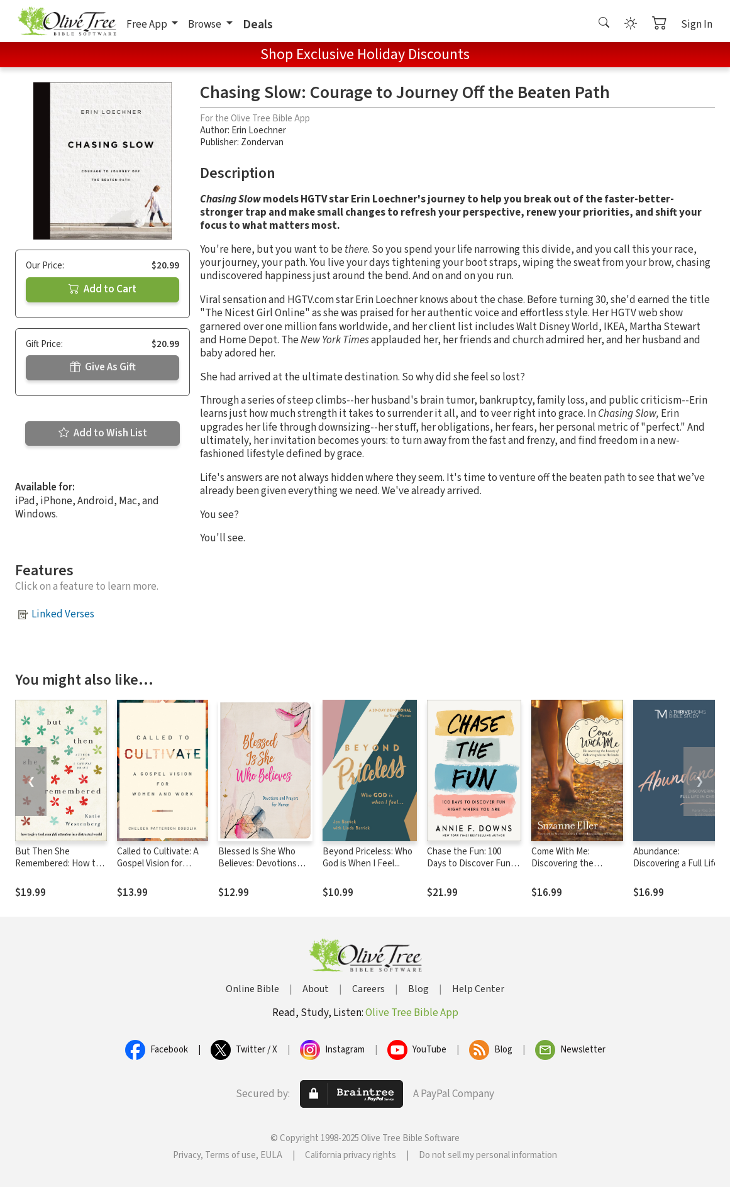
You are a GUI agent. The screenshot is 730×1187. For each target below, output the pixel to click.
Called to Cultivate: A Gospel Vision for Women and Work (158, 863)
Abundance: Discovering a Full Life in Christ (680, 863)
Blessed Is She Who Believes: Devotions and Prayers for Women (263, 863)
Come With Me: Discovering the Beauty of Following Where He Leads (570, 869)
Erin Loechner (258, 130)
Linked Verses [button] (62, 614)
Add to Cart (102, 289)
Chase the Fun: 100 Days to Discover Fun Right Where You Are (469, 863)
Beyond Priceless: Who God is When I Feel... (367, 857)
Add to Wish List (102, 433)
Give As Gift (103, 367)
